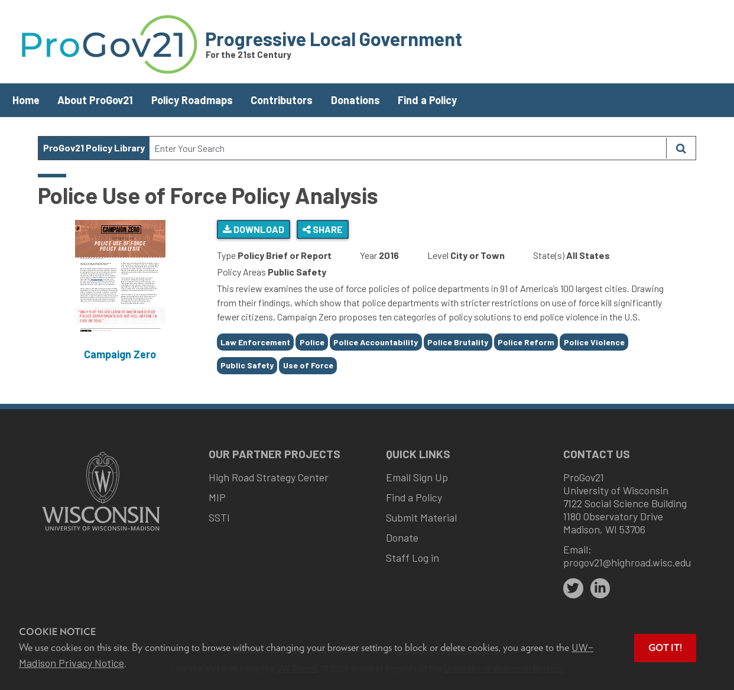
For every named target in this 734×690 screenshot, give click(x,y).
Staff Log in (412, 557)
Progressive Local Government (333, 38)
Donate (402, 537)
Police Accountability (375, 342)
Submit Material (421, 517)
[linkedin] (600, 588)
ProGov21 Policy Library (94, 147)
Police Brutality (457, 342)
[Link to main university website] (101, 531)
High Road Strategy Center (269, 477)
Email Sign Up (417, 477)
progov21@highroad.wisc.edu (627, 562)
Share (323, 229)
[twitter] (573, 588)
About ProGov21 (95, 99)
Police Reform (526, 342)
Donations (355, 99)
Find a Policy (427, 99)
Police (312, 342)
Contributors (282, 99)
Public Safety (247, 365)
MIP (217, 497)
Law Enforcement (255, 342)
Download (253, 229)
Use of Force (308, 365)
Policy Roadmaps (192, 99)
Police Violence (594, 342)
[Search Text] (408, 148)
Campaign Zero (120, 354)
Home (26, 99)
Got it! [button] (665, 647)
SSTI (219, 517)
